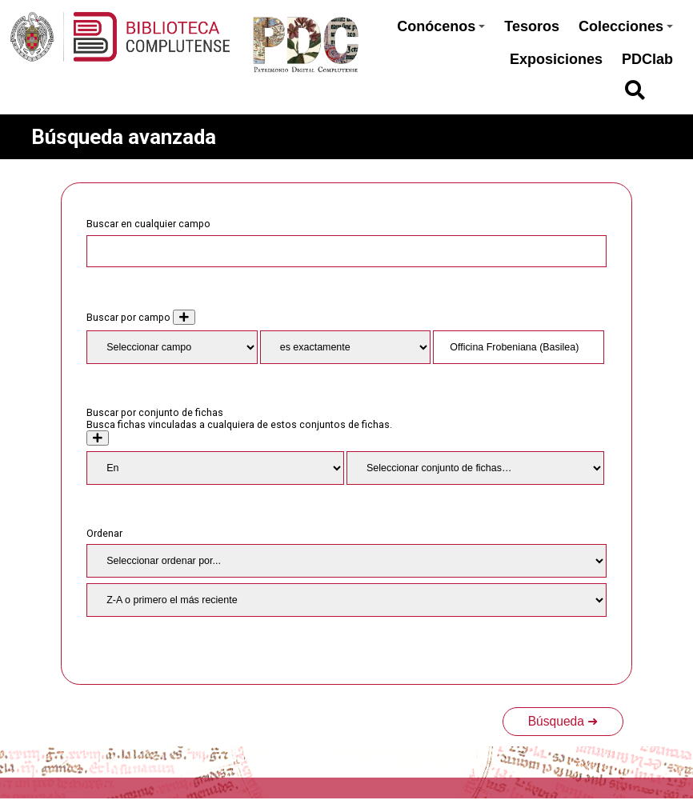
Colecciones (626, 26)
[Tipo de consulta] (345, 347)
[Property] (171, 347)
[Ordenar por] (346, 561)
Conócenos (441, 26)
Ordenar (104, 533)
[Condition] (215, 468)
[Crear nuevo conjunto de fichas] (97, 438)
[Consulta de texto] (518, 347)
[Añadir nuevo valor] (184, 317)
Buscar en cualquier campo (148, 224)
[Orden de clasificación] (346, 600)
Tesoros (531, 26)
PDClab (647, 59)
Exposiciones (556, 59)
